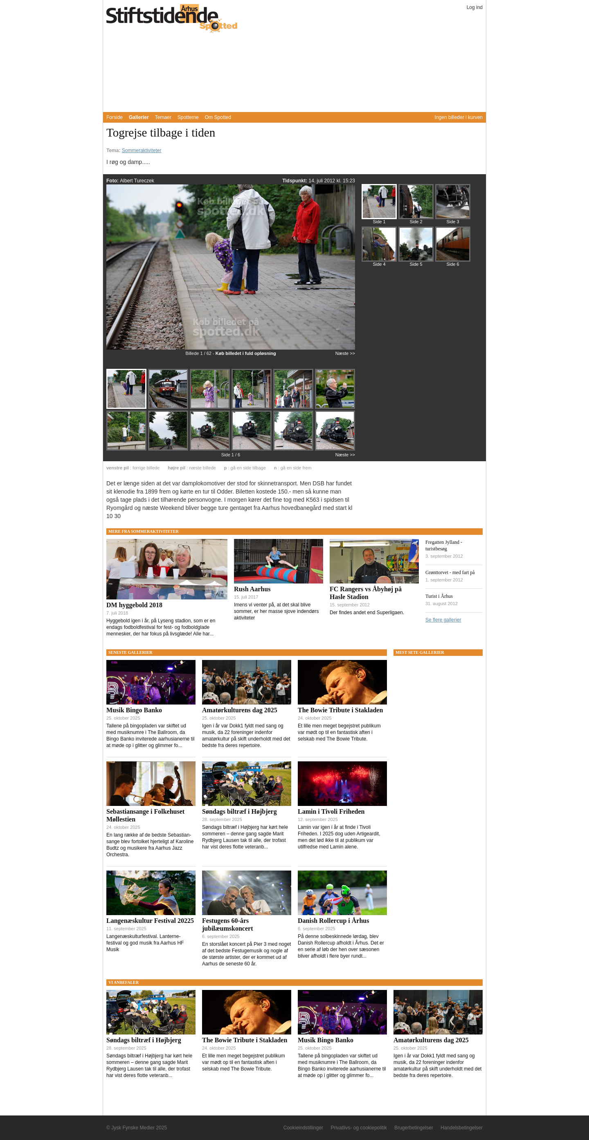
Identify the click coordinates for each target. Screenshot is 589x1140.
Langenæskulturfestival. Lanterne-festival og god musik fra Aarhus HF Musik (145, 943)
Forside (114, 117)
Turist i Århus (439, 596)
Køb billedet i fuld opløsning (246, 353)
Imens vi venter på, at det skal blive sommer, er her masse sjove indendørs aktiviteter (276, 611)
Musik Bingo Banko (134, 710)
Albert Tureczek (137, 181)
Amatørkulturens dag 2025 (239, 710)
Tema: (114, 150)
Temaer (163, 117)
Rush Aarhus (252, 589)
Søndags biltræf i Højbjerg (239, 811)
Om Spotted (218, 117)
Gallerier (139, 117)
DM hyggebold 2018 (134, 604)
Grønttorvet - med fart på (450, 572)
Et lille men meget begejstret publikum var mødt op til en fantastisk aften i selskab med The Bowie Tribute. (339, 732)
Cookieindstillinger (303, 1128)
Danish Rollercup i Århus (333, 920)
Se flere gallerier (443, 620)
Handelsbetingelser (462, 1128)
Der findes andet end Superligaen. (367, 612)
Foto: (113, 181)
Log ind (475, 7)
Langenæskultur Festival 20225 (150, 920)
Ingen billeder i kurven (459, 117)
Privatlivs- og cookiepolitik (358, 1128)
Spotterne (188, 117)
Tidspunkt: (295, 181)
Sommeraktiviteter (142, 150)
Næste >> (345, 353)
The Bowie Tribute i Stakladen (340, 710)
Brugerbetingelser (413, 1128)
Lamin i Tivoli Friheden (331, 811)
